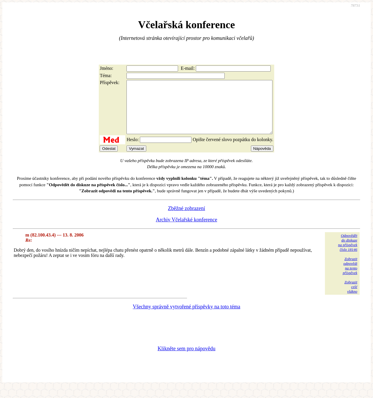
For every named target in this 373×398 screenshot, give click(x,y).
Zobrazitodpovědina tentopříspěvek (350, 276)
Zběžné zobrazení (186, 219)
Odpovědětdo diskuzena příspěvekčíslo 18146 (347, 253)
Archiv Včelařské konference (186, 230)
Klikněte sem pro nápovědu (186, 359)
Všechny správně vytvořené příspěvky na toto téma (186, 317)
